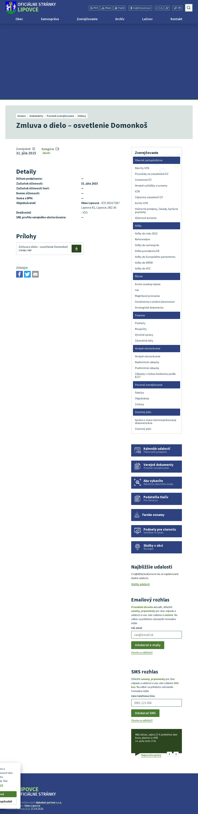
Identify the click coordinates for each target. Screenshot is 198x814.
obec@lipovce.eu (182, 806)
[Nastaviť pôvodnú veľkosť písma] (162, 8)
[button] (169, 678)
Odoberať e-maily (148, 569)
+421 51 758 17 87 (182, 802)
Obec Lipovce (32, 729)
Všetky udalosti (140, 508)
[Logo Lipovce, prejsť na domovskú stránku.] (30, 7)
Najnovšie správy (151, 679)
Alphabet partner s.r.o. (49, 726)
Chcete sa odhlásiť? (142, 576)
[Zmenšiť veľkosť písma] (157, 8)
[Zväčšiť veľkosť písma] (167, 8)
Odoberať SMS (145, 637)
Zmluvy (46, 77)
